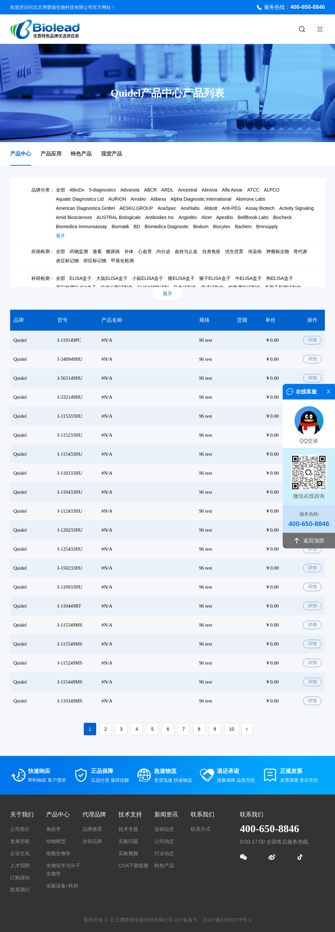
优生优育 (234, 251)
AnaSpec (167, 208)
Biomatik (120, 226)
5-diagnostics (102, 189)
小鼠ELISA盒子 (148, 278)
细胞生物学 (58, 853)
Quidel (20, 340)
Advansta (129, 189)
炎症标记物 (67, 260)
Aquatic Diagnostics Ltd (80, 199)
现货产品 (111, 153)
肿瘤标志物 (277, 251)
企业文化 (20, 853)
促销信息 (164, 829)
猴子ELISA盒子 (215, 278)
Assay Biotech (260, 208)
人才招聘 (20, 865)
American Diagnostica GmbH (85, 208)
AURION (117, 199)
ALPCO (271, 189)
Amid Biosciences (74, 217)
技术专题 (128, 829)
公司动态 (164, 841)
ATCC (253, 189)
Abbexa (158, 199)
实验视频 (128, 853)
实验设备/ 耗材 (62, 885)
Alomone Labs (250, 199)
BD (137, 226)
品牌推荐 (92, 829)
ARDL (167, 189)
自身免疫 (211, 251)
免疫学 (53, 829)
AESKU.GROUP (136, 208)
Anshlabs (190, 208)
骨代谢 (300, 251)
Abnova (209, 189)
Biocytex (221, 226)
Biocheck (282, 217)
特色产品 (81, 153)
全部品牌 (92, 841)
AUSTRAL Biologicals (119, 217)
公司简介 (20, 829)
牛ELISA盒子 (248, 278)
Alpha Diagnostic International (200, 199)
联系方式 (200, 829)
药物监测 (79, 251)
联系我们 (20, 889)
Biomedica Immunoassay (81, 226)
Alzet (207, 217)
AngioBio (188, 217)
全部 (60, 189)
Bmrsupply (267, 226)
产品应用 (51, 153)
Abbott (210, 208)
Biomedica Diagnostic (167, 226)
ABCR (150, 189)
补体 (128, 251)
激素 (97, 251)
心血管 (145, 251)
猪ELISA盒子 (181, 278)
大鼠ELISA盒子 (112, 278)
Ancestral (187, 189)
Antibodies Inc (159, 217)
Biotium (200, 226)
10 (231, 729)
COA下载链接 (133, 865)
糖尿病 (113, 251)
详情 (312, 340)
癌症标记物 (94, 260)
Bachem (243, 226)
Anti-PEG (231, 208)
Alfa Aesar (232, 189)
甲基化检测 (122, 260)
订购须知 (20, 877)
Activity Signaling (296, 208)
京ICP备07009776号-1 (227, 920)
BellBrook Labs (253, 217)
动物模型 (56, 841)
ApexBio (224, 217)
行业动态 (164, 853)
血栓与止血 (186, 251)
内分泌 (163, 251)
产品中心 (20, 153)
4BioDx (77, 189)
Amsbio (138, 199)
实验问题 (128, 841)
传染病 (255, 251)
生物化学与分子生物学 (63, 869)
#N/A (106, 340)
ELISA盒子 (81, 278)
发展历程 (20, 841)
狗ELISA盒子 (279, 278)
